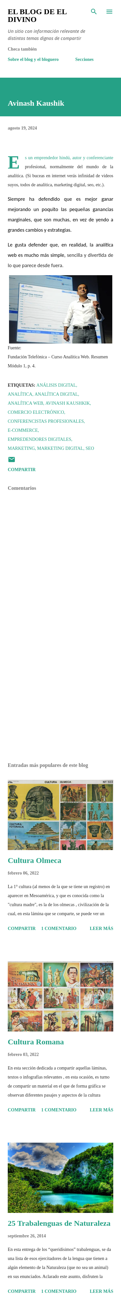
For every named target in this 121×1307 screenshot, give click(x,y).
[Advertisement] (60, 701)
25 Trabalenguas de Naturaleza (59, 1223)
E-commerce (23, 430)
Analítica (20, 394)
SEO (90, 448)
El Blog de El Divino (37, 15)
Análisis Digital (56, 385)
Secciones (84, 59)
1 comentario (58, 928)
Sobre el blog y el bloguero (33, 59)
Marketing (21, 448)
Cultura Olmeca (34, 860)
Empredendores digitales (39, 439)
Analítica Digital (56, 394)
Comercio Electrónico (36, 412)
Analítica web (25, 403)
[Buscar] (94, 11)
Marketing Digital (60, 448)
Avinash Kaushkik (67, 403)
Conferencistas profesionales (46, 421)
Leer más (101, 928)
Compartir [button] (21, 469)
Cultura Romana (36, 1042)
